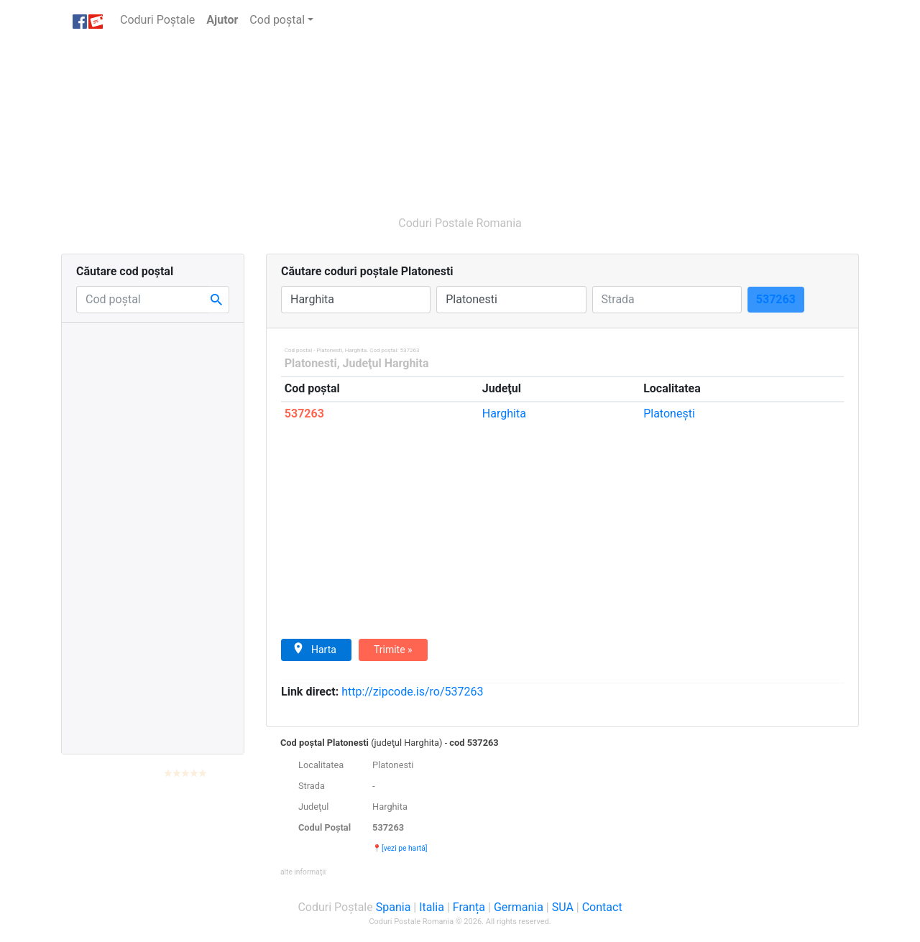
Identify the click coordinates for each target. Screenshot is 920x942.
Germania (518, 907)
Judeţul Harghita (386, 363)
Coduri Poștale (160, 19)
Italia (431, 907)
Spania (393, 907)
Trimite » (393, 649)
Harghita (504, 413)
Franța (469, 907)
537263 (304, 413)
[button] (303, 871)
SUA (563, 907)
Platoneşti (669, 413)
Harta (314, 648)
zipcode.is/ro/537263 (412, 691)
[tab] (562, 807)
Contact (602, 907)
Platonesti (311, 363)
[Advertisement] (392, 120)
